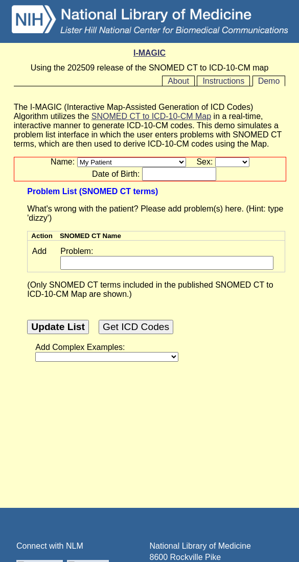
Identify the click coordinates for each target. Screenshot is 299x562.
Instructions (223, 81)
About (178, 81)
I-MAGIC (149, 53)
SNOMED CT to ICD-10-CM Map (151, 116)
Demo (269, 81)
